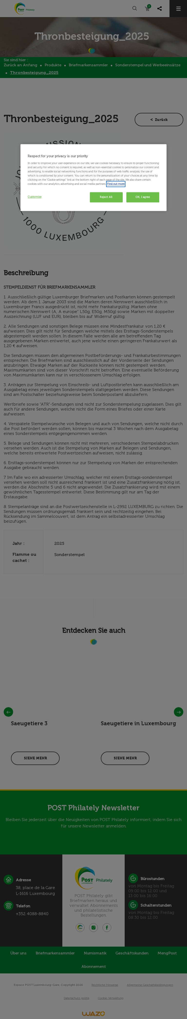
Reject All (106, 197)
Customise (34, 196)
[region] (93, 177)
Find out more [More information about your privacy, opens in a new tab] (115, 184)
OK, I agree (143, 197)
